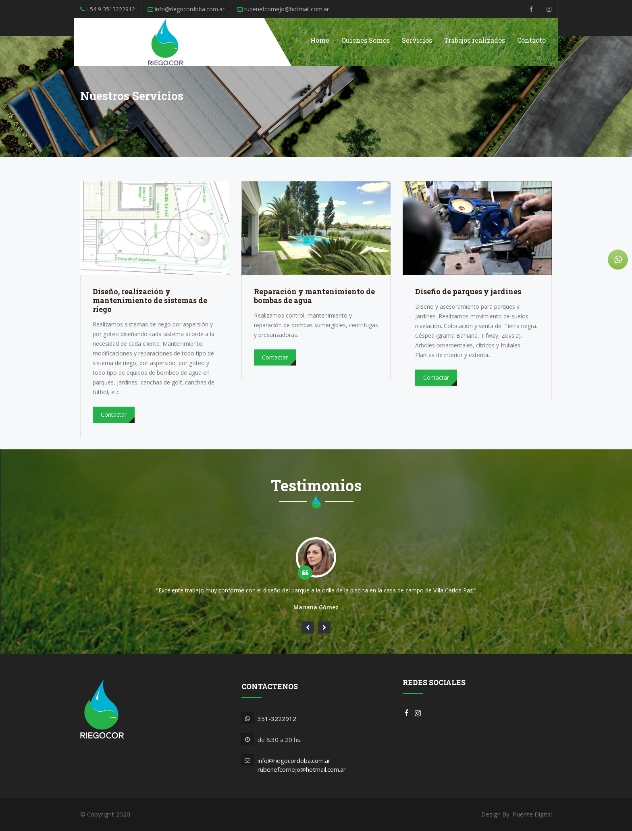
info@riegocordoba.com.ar (294, 760)
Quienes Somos (365, 40)
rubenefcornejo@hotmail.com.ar (302, 769)
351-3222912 (277, 719)
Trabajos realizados (474, 40)
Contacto (531, 40)
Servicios (417, 40)
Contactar (114, 414)
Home (319, 40)
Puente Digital (532, 814)
